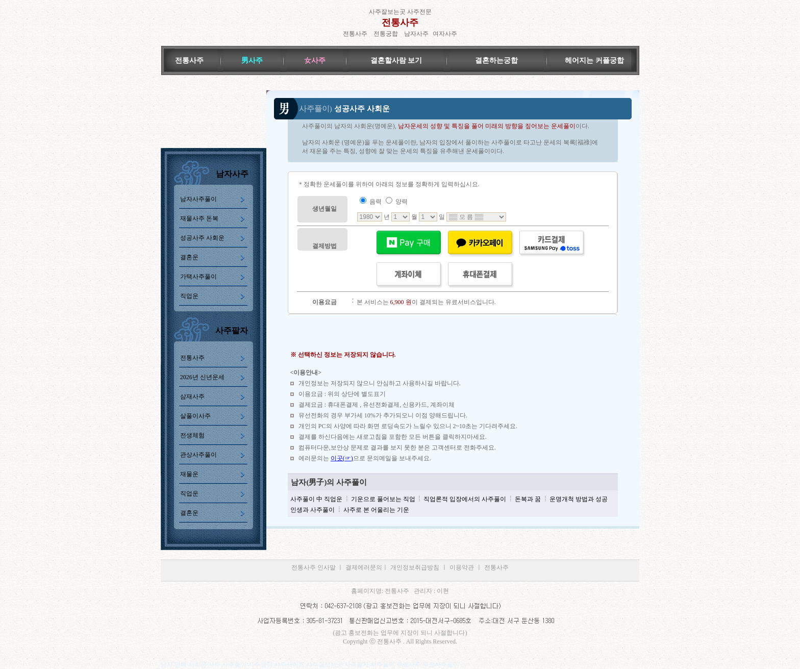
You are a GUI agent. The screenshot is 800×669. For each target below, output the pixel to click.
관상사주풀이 (198, 454)
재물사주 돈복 (199, 218)
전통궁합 (385, 33)
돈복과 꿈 (527, 499)
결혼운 (189, 257)
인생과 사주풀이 (312, 509)
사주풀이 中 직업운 (316, 499)
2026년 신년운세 (202, 377)
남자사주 (416, 33)
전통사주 (400, 22)
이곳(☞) (342, 458)
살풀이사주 (195, 415)
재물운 (189, 474)
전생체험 (192, 435)
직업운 (189, 296)
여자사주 (445, 33)
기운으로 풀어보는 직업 (383, 499)
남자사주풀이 (198, 199)
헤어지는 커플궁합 (594, 60)
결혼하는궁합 (496, 60)
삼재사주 (192, 396)
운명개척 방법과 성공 (578, 499)
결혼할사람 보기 (396, 60)
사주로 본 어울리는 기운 (375, 509)
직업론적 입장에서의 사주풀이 (464, 499)
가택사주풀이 (198, 276)
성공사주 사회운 (202, 237)
